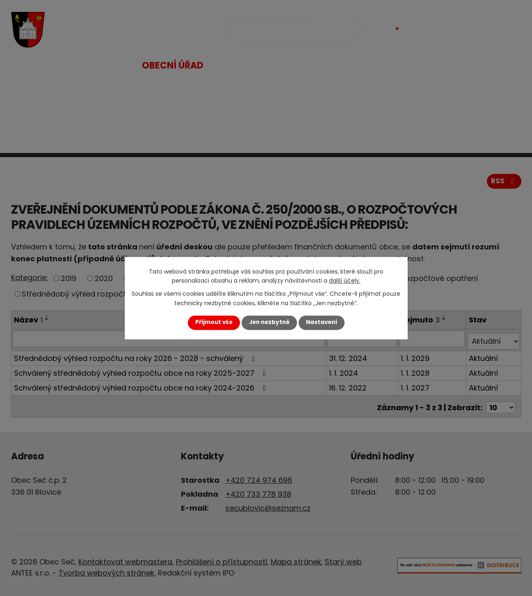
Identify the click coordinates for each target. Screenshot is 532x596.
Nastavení (321, 323)
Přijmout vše (214, 323)
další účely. (345, 280)
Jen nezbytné (269, 323)
